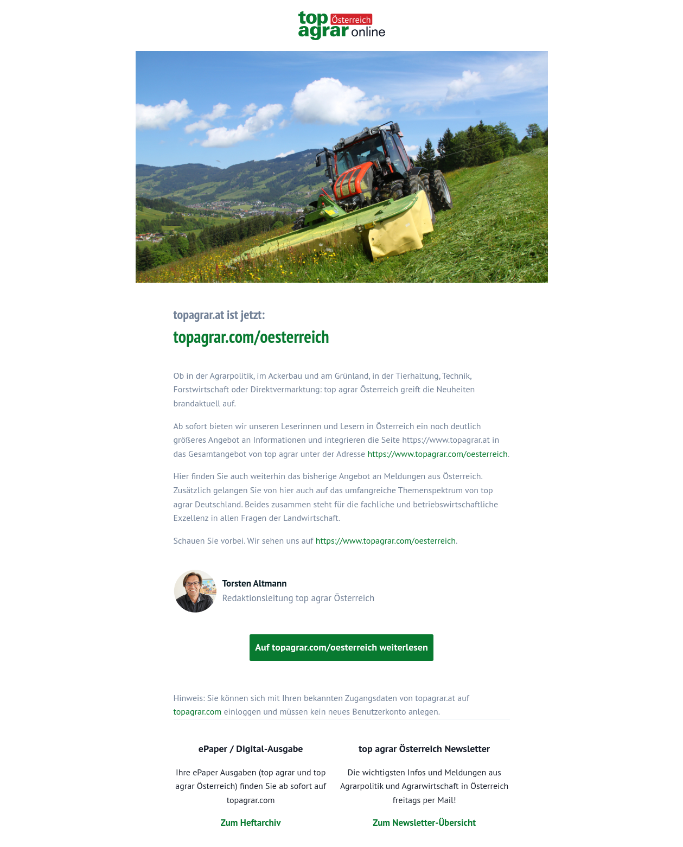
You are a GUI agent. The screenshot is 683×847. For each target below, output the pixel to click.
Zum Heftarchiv (251, 823)
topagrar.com (198, 711)
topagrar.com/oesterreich (251, 336)
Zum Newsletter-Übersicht (424, 823)
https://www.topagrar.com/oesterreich (437, 453)
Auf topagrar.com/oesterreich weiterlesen (341, 647)
